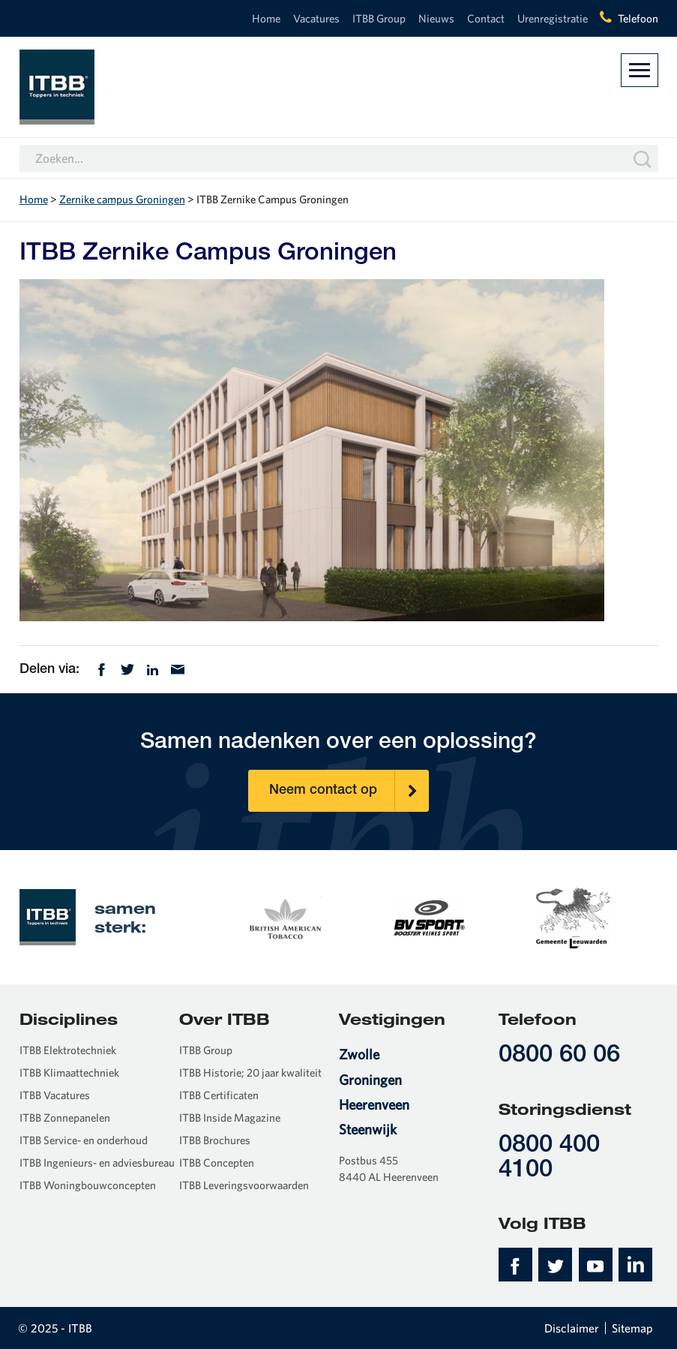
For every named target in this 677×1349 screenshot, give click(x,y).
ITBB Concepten (216, 1162)
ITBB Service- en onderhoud (83, 1140)
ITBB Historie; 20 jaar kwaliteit (250, 1072)
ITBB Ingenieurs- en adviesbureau (97, 1162)
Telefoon (638, 18)
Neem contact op (348, 791)
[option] (284, 917)
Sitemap (632, 1328)
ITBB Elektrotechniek (67, 1050)
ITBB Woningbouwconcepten (87, 1185)
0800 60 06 (559, 1056)
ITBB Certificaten (219, 1095)
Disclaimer (571, 1328)
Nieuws (436, 18)
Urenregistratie (552, 18)
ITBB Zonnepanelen (64, 1117)
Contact (486, 18)
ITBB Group (379, 18)
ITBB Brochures (214, 1140)
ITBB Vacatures (54, 1095)
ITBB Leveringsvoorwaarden (244, 1185)
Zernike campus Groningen (122, 199)
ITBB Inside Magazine (229, 1117)
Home (266, 18)
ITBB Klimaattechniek (69, 1072)
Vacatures (316, 18)
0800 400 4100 (549, 1158)
